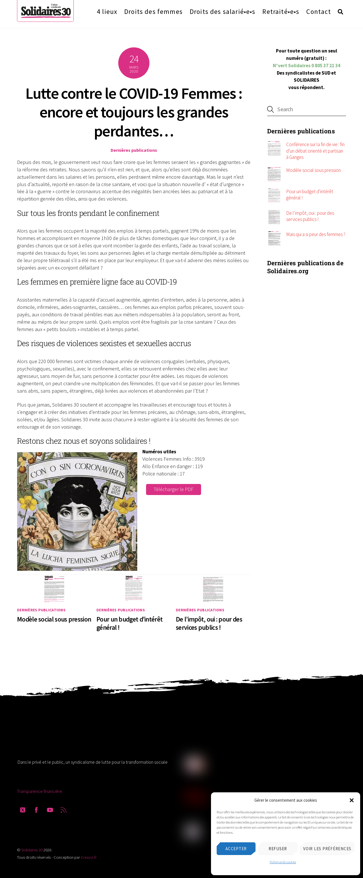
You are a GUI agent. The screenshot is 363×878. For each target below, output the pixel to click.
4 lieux (107, 11)
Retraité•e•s (280, 11)
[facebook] (36, 807)
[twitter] (22, 807)
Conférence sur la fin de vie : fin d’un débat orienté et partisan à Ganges (315, 149)
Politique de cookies (283, 862)
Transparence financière (39, 790)
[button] (351, 800)
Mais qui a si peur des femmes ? (315, 233)
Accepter (236, 848)
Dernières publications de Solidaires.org (305, 265)
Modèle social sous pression (54, 618)
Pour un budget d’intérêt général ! (309, 193)
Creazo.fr (89, 855)
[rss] (63, 807)
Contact (318, 11)
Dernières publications (134, 148)
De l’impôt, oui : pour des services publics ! (209, 622)
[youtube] (50, 807)
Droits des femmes (153, 11)
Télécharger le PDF (173, 488)
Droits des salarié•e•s (223, 11)
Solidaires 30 (32, 848)
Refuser (278, 848)
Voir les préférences (327, 848)
